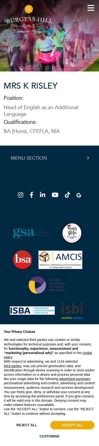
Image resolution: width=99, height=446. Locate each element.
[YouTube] (56, 195)
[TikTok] (69, 195)
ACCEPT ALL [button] (72, 425)
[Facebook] (33, 195)
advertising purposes (74, 379)
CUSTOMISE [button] (50, 436)
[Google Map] (79, 195)
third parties (12, 366)
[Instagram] (22, 195)
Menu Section (29, 158)
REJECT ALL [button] (26, 425)
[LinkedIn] (44, 195)
